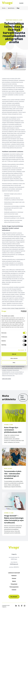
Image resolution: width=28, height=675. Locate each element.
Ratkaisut (13, 575)
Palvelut (14, 578)
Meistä (14, 581)
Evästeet (14, 589)
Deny (14, 362)
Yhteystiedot (14, 584)
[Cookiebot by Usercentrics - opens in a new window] (21, 311)
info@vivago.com (14, 564)
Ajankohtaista (11, 8)
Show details (21, 350)
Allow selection (14, 358)
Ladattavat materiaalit (14, 572)
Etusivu (4, 8)
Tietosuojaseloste (14, 587)
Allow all (14, 354)
